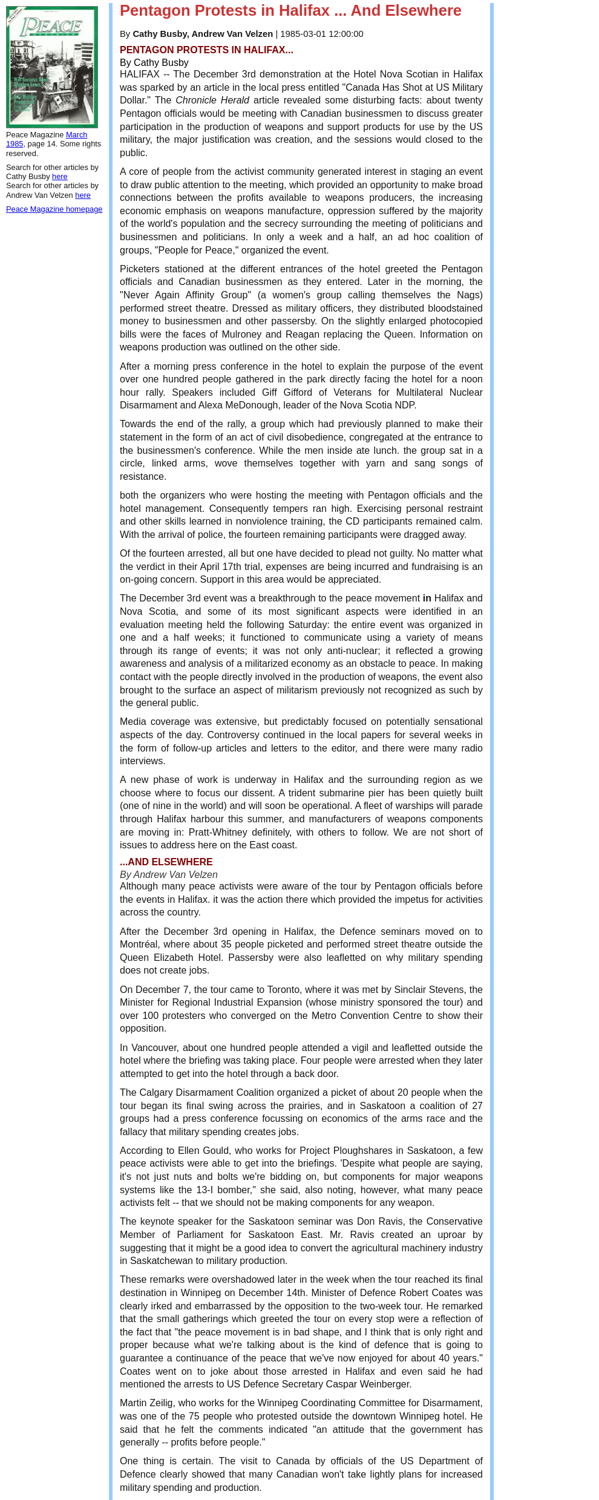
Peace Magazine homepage (54, 209)
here (60, 176)
